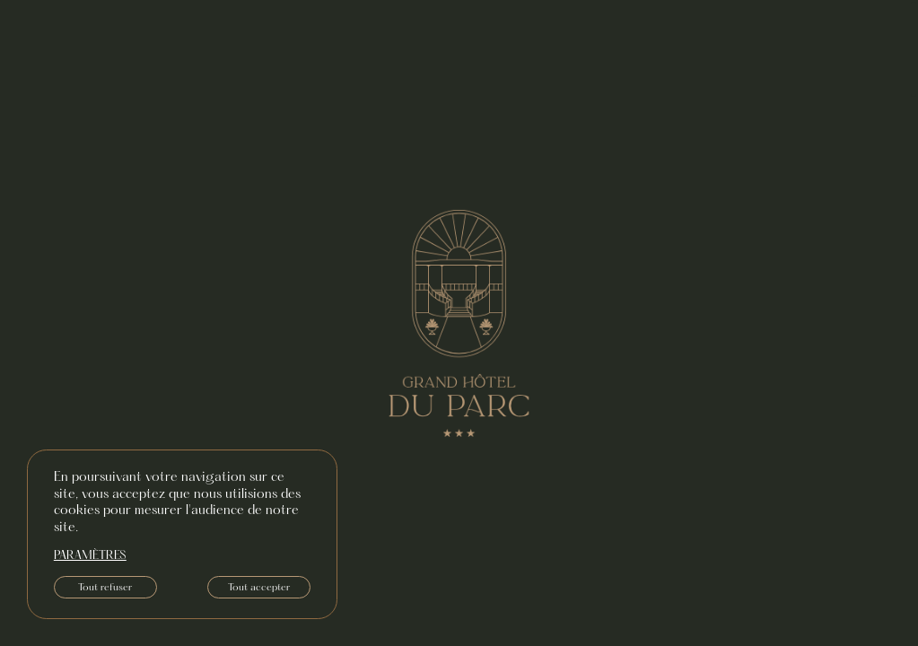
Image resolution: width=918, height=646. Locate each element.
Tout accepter (259, 587)
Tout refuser (105, 587)
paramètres (90, 556)
